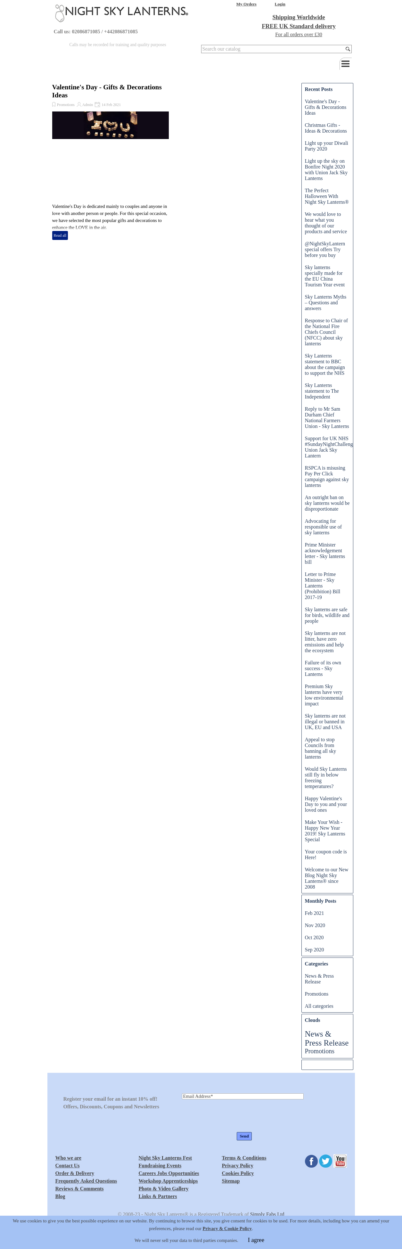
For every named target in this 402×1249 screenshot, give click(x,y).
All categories (319, 1006)
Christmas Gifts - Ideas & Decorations (326, 128)
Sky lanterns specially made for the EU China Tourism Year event (325, 276)
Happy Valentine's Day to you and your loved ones (326, 804)
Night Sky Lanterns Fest (165, 1158)
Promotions (66, 105)
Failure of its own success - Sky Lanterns (323, 668)
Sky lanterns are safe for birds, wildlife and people (327, 615)
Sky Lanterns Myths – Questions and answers (326, 302)
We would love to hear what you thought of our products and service (326, 222)
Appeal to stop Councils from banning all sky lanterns (320, 748)
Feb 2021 (314, 913)
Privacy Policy (237, 1165)
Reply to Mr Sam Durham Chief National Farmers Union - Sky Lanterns (327, 417)
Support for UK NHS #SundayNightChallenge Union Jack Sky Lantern (330, 447)
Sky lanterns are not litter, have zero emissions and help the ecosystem (325, 641)
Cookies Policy (238, 1173)
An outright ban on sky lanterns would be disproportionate (327, 503)
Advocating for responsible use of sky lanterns (323, 526)
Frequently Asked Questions (86, 1181)
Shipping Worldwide (298, 17)
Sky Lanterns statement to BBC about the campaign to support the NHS (325, 364)
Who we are (68, 1158)
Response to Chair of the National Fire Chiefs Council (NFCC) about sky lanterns (326, 332)
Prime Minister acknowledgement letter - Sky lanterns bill (325, 553)
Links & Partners (158, 1196)
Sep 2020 (314, 949)
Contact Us (67, 1165)
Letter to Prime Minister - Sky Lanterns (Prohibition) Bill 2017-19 (322, 585)
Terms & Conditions (244, 1158)
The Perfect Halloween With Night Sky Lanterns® (327, 196)
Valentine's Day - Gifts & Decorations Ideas (326, 107)
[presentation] (230, 1116)
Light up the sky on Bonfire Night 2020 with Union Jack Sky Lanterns (326, 169)
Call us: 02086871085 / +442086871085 (96, 31)
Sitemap (231, 1181)
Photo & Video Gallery (164, 1188)
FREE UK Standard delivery (299, 26)
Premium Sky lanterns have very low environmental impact (324, 695)
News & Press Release (319, 978)
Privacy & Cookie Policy (227, 1241)
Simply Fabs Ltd (267, 1214)
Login (280, 4)
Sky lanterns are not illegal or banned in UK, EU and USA (325, 721)
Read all (60, 235)
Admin (87, 105)
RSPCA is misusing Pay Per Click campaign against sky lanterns (327, 476)
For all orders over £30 (298, 34)
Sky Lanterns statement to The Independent (322, 390)
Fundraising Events (160, 1165)
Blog (60, 1196)
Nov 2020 (315, 925)
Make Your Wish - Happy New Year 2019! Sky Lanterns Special (325, 830)
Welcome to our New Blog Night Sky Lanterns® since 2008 (327, 878)
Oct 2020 (314, 937)
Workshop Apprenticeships (168, 1181)
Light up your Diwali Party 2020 (327, 146)
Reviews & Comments (79, 1188)
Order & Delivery (74, 1173)
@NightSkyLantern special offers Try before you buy (325, 249)
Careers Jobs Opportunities (169, 1173)
